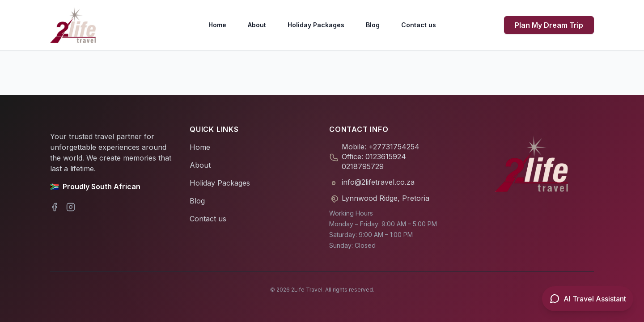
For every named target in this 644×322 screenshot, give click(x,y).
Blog (373, 25)
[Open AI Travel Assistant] (587, 298)
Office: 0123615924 (374, 156)
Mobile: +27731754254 (380, 146)
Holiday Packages (316, 25)
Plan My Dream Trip (549, 25)
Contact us (418, 25)
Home (217, 25)
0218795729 (363, 166)
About (257, 25)
